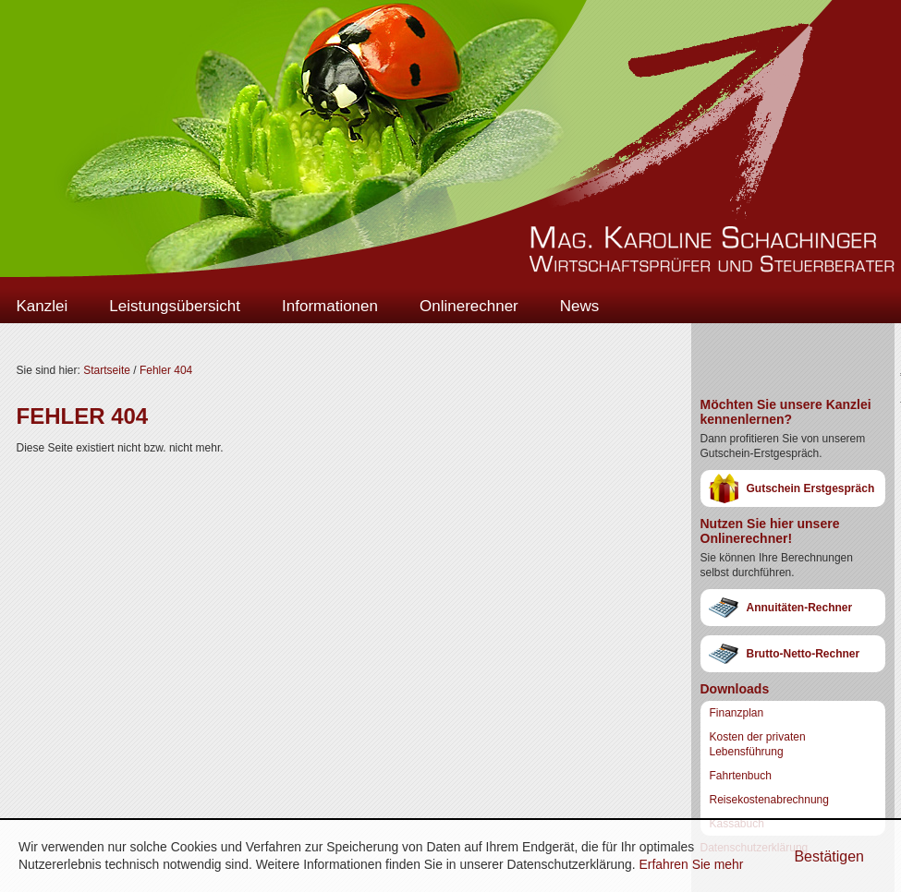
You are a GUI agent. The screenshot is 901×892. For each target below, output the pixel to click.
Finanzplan (737, 712)
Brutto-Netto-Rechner (803, 653)
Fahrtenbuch (741, 775)
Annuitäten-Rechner (800, 607)
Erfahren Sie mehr (691, 864)
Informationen (330, 306)
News (580, 306)
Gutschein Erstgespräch (811, 488)
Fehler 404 (166, 370)
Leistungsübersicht (174, 306)
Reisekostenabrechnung (769, 799)
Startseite (106, 370)
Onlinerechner (469, 306)
